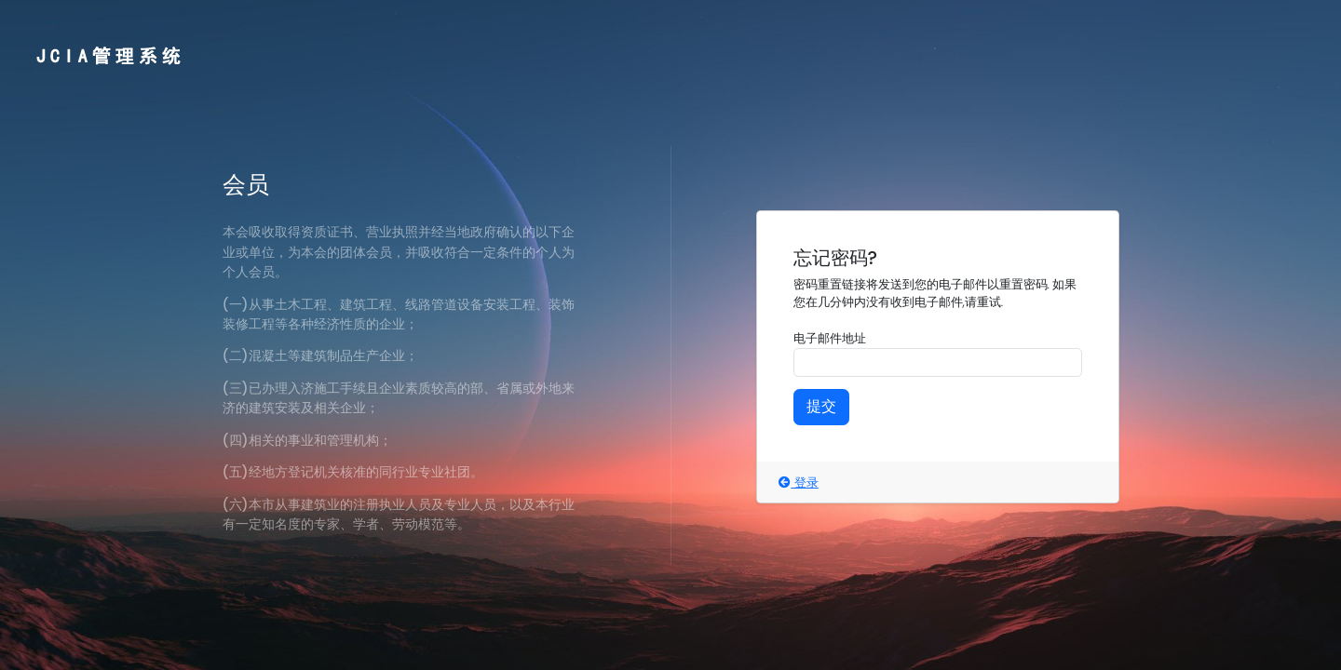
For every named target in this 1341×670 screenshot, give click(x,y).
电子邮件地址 (829, 338)
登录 (798, 482)
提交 (821, 406)
